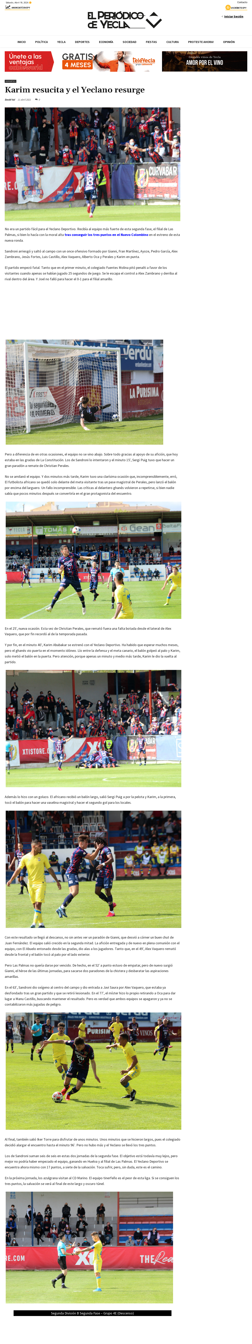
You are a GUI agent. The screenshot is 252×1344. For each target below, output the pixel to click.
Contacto (242, 2)
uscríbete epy (235, 8)
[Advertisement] (92, 314)
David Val (10, 99)
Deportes (10, 81)
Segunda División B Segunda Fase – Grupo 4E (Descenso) (92, 1313)
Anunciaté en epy (17, 8)
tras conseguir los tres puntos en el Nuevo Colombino (106, 234)
